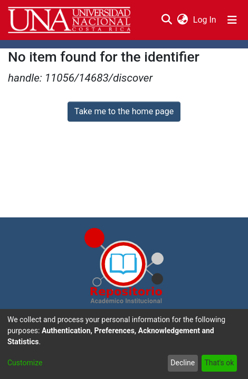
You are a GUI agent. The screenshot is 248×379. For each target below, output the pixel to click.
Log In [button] (205, 20)
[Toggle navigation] (232, 20)
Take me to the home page (124, 111)
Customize (24, 362)
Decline (182, 362)
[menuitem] (182, 20)
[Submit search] (166, 20)
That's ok (219, 362)
